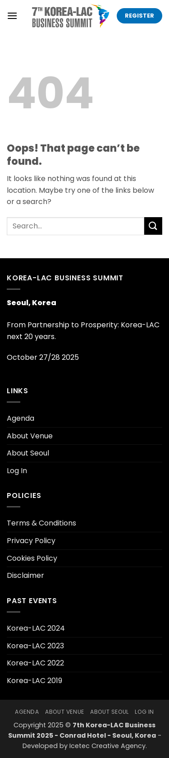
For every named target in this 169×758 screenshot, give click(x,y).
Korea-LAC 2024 (36, 628)
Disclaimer (25, 575)
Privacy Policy (31, 540)
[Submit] (153, 226)
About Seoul (28, 453)
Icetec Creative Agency (107, 745)
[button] (12, 16)
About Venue (30, 436)
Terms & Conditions (41, 523)
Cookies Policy (32, 558)
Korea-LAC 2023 (35, 646)
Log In (17, 470)
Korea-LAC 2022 (35, 663)
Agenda (20, 418)
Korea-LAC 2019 (34, 680)
